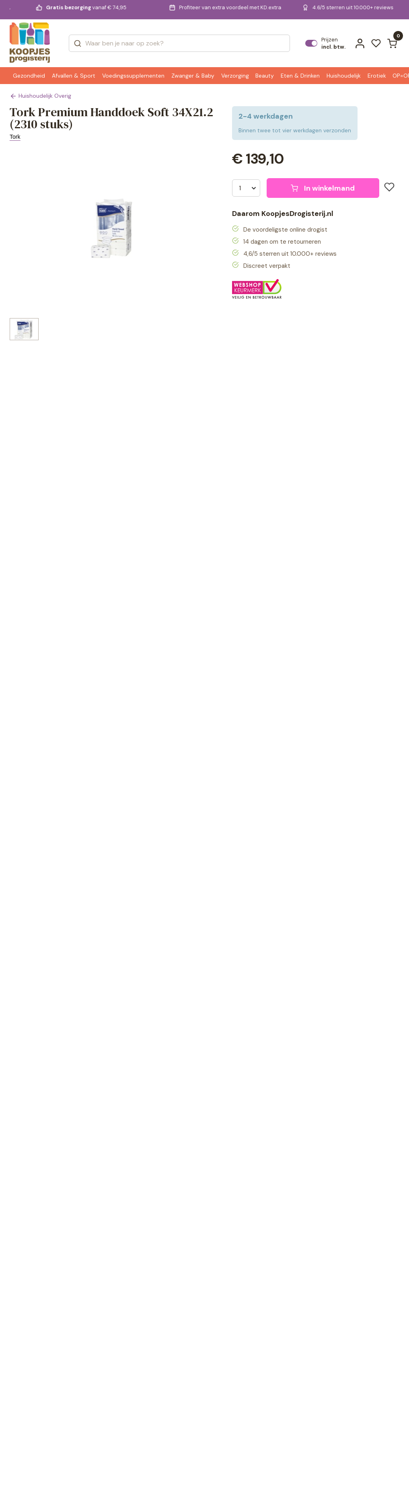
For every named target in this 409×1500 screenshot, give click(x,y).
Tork (15, 137)
